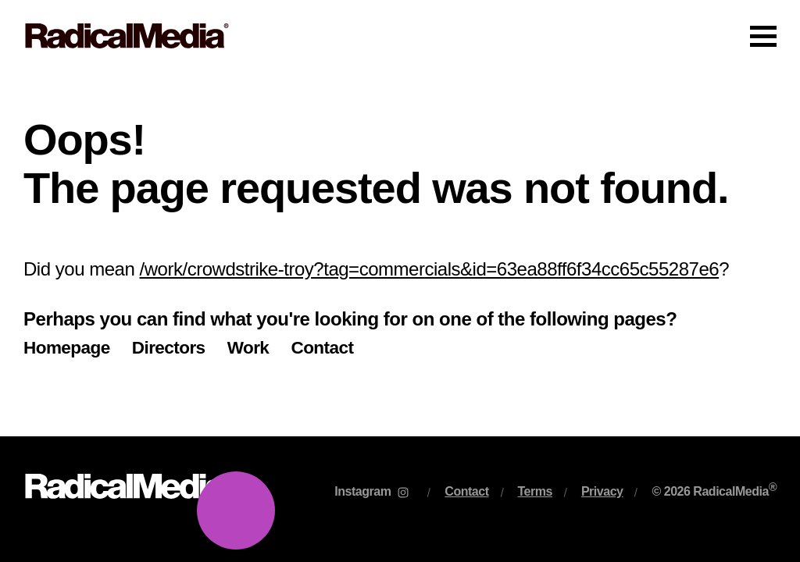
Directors (168, 347)
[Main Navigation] (400, 36)
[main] (400, 254)
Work (248, 347)
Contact (322, 347)
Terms (535, 491)
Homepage (66, 347)
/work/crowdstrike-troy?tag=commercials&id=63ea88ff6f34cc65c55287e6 (430, 268)
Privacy (602, 491)
